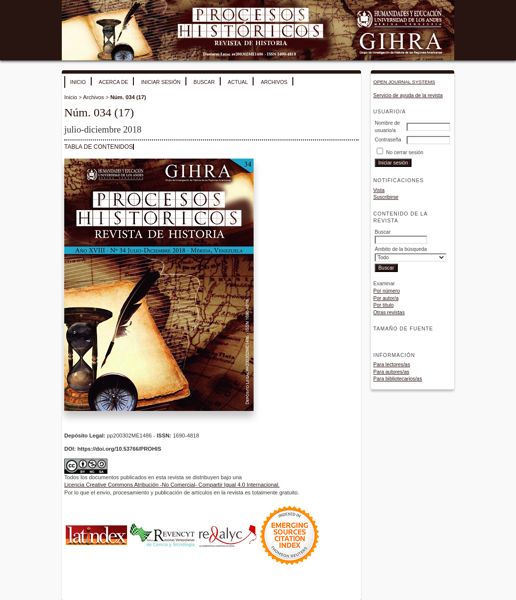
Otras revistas (389, 312)
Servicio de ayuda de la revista (408, 95)
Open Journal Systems (404, 81)
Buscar (203, 82)
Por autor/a (385, 298)
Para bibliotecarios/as (397, 379)
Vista (379, 190)
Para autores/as (391, 372)
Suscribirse (385, 197)
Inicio (78, 82)
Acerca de (113, 82)
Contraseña (388, 139)
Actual (238, 82)
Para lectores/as (391, 364)
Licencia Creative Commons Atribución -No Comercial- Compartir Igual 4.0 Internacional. (172, 485)
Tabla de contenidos (98, 146)
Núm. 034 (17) (128, 97)
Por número (386, 291)
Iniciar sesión (161, 82)
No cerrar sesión (404, 152)
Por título (383, 305)
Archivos (274, 82)
